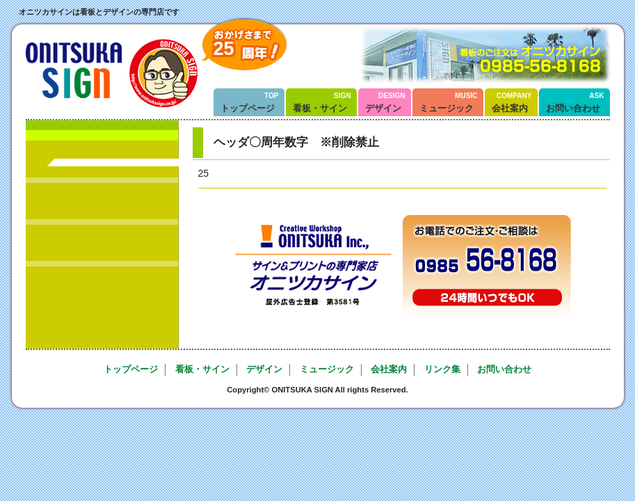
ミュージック (448, 102)
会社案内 (512, 102)
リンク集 (442, 369)
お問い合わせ (575, 102)
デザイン (385, 102)
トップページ (249, 102)
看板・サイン (322, 102)
